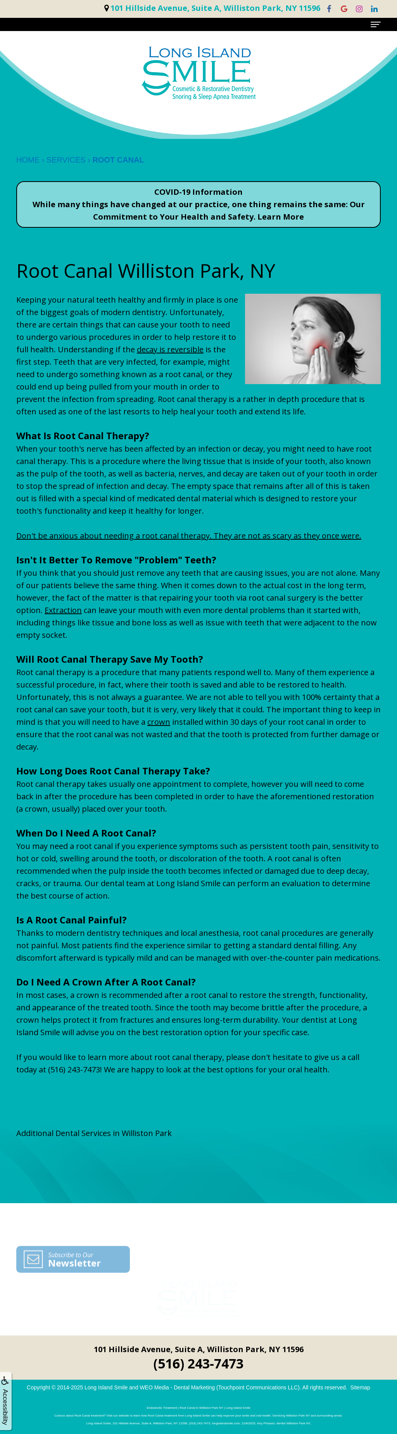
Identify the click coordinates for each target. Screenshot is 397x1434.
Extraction (63, 610)
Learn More (280, 216)
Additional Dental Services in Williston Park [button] (94, 1133)
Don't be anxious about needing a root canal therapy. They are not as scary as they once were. (188, 535)
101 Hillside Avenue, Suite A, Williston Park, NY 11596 (199, 1349)
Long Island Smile (106, 1387)
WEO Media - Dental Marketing (177, 1387)
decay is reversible (170, 349)
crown (158, 722)
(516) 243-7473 (74, 1069)
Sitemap (360, 1387)
